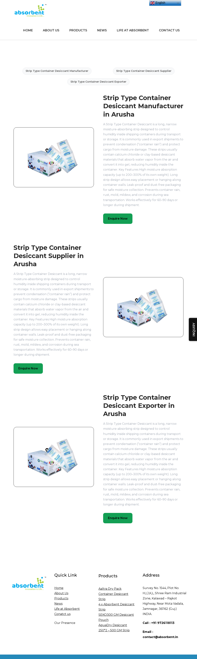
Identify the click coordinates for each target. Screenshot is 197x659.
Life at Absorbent (133, 30)
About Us (51, 30)
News (102, 30)
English (157, 3)
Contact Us (169, 30)
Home (28, 30)
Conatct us (62, 614)
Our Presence (64, 623)
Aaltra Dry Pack (110, 589)
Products (78, 30)
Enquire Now (118, 218)
